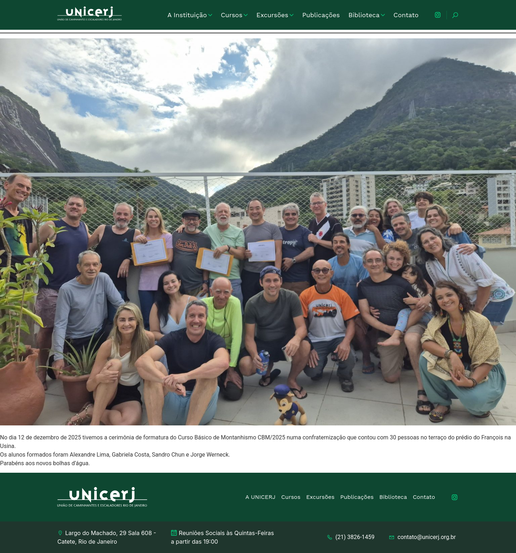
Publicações (321, 15)
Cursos (234, 15)
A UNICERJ (260, 497)
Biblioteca (366, 15)
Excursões (274, 15)
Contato (406, 15)
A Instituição (189, 15)
